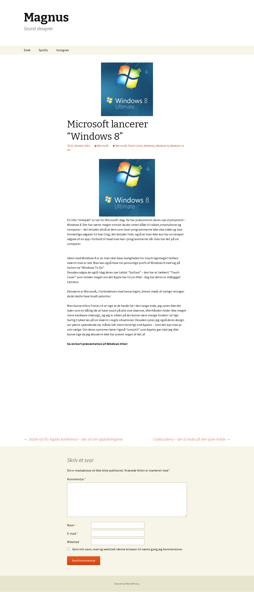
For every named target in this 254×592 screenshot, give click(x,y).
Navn (71, 525)
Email (27, 50)
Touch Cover (135, 145)
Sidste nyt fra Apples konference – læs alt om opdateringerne (73, 439)
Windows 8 (162, 145)
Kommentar (76, 479)
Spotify (43, 50)
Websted (73, 542)
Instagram (62, 50)
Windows (149, 145)
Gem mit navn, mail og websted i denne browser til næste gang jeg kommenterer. (127, 549)
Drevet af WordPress (127, 583)
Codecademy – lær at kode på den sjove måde (191, 439)
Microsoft (102, 145)
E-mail (72, 533)
